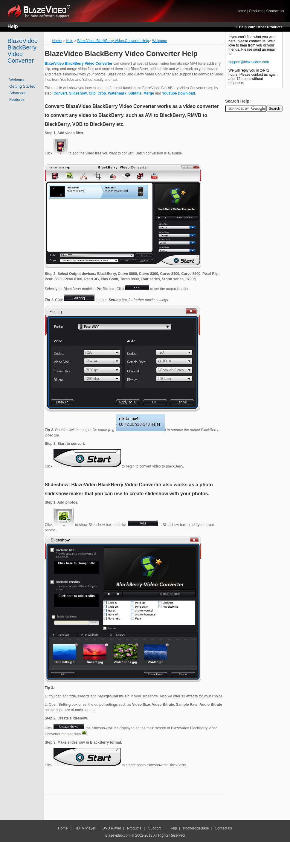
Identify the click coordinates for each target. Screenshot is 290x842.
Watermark (117, 93)
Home (41, 11)
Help (12, 26)
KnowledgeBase (196, 828)
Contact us (223, 828)
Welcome (17, 80)
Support (154, 828)
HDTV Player (84, 828)
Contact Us (275, 11)
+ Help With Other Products (259, 27)
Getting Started (22, 86)
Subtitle (134, 93)
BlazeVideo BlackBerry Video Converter (22, 51)
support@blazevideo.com (248, 62)
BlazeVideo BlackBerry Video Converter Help (113, 41)
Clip (92, 93)
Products (256, 11)
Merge (149, 93)
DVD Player (112, 828)
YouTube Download (178, 93)
